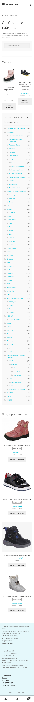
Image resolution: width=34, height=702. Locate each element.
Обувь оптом (6, 675)
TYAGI (8, 284)
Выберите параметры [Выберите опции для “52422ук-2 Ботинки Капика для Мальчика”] (17, 565)
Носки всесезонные (17, 163)
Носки (11, 159)
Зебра (9, 323)
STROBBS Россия (12, 277)
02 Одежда (10, 132)
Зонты (11, 305)
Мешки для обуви (14, 195)
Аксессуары (12, 302)
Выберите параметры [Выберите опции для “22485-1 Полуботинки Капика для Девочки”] (17, 513)
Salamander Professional (17, 389)
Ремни (11, 309)
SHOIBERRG (10, 266)
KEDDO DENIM (11, 248)
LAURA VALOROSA (14, 319)
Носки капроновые (17, 166)
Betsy (11, 227)
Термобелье (13, 184)
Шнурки (11, 312)
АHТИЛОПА (10, 291)
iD (9, 348)
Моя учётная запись (5, 699)
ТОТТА (9, 396)
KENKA (9, 252)
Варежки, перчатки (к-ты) (17, 136)
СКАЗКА (9, 351)
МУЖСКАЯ (10, 344)
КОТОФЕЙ (10, 330)
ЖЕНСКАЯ (10, 316)
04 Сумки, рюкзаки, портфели (16, 191)
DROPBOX (12, 241)
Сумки (11, 202)
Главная (6, 15)
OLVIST (11, 386)
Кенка (9, 327)
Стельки (14, 364)
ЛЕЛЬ (8, 334)
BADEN (11, 223)
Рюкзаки (12, 198)
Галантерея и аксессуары (15, 298)
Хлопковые (17, 375)
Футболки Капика (14, 188)
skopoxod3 (10, 643)
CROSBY (11, 238)
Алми (8, 294)
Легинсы (12, 152)
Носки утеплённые (17, 170)
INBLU (11, 245)
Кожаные (17, 371)
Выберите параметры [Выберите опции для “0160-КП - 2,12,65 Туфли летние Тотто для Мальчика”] (25, 101)
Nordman (10, 259)
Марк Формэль (11, 341)
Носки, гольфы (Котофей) (17, 177)
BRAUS (11, 361)
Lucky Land (10, 255)
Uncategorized (11, 287)
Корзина (27, 697)
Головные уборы (14, 145)
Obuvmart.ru (10, 4)
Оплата (4, 678)
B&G (8, 205)
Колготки (12, 148)
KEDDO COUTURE (12, 220)
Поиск (17, 699)
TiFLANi (9, 280)
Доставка (5, 680)
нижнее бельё (13, 156)
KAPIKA (9, 209)
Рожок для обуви (16, 382)
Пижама (11, 180)
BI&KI (11, 230)
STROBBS (10, 273)
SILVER (9, 270)
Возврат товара (7, 683)
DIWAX (11, 378)
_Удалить (12, 213)
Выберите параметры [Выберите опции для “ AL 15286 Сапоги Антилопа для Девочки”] (9, 106)
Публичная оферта (8, 685)
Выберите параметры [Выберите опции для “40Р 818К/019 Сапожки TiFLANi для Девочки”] (17, 610)
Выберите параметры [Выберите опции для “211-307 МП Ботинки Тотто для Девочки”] (17, 459)
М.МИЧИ (9, 337)
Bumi (10, 234)
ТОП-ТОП (10, 393)
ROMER (9, 262)
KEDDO (9, 216)
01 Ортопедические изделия (16, 129)
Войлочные (17, 368)
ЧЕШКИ (9, 400)
